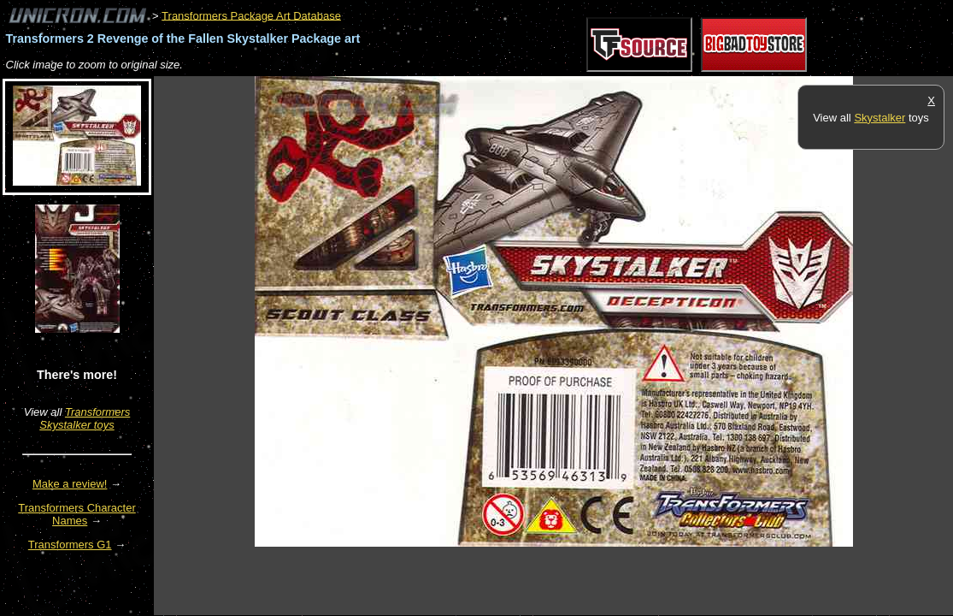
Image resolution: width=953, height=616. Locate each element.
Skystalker (879, 117)
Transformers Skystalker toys (84, 418)
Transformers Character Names (77, 514)
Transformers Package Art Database (251, 15)
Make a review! (69, 483)
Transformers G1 (70, 544)
